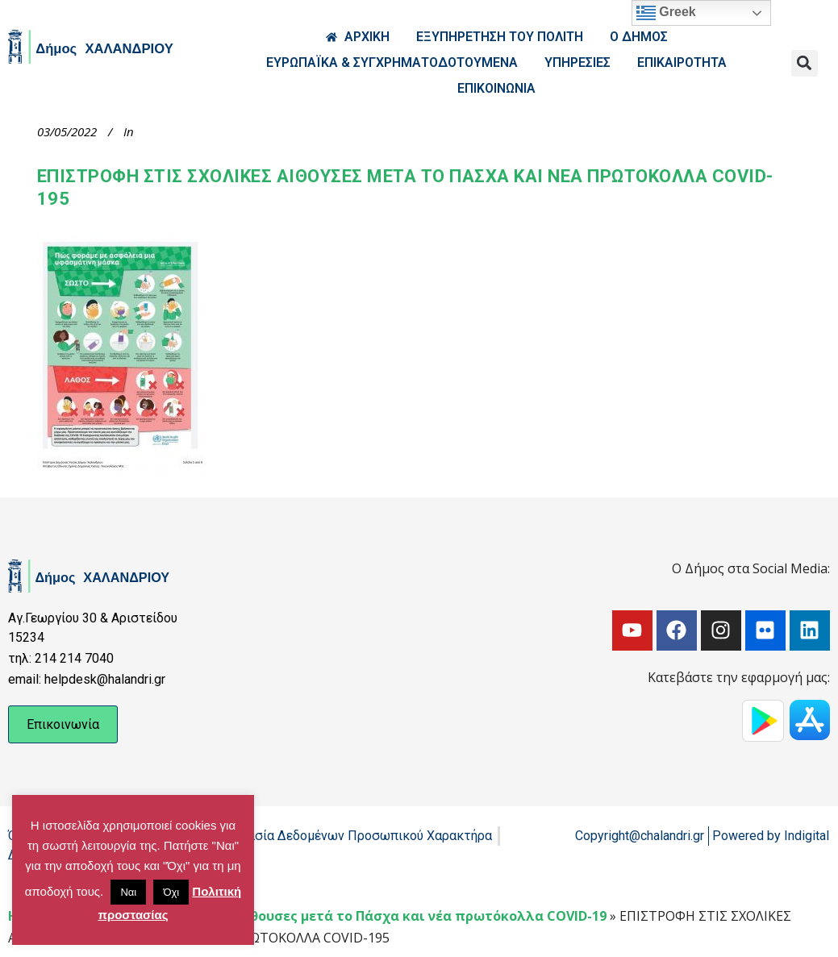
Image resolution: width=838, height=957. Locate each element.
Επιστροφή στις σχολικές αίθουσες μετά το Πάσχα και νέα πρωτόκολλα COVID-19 (333, 916)
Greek (666, 13)
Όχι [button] (171, 892)
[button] (804, 63)
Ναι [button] (128, 892)
